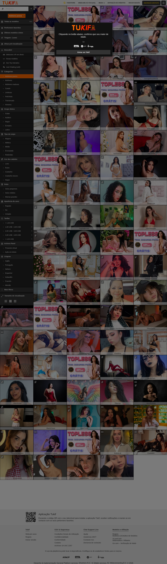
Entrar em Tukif (83, 52)
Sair (83, 41)
